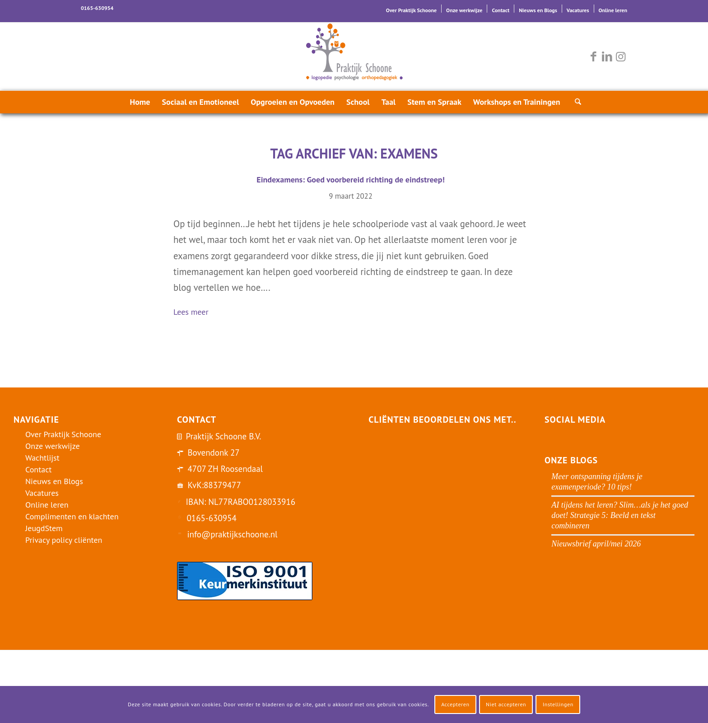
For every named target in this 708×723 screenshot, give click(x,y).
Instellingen (558, 704)
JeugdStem (44, 528)
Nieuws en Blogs (538, 10)
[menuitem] (412, 9)
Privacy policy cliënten (63, 540)
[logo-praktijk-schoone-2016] (354, 56)
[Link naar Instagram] (620, 56)
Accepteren (455, 704)
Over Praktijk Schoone (411, 10)
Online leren (613, 10)
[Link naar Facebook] (593, 56)
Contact (500, 10)
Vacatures (578, 10)
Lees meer (194, 312)
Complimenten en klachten (72, 516)
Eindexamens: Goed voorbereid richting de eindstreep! (350, 179)
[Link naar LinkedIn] (607, 56)
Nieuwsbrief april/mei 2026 (596, 543)
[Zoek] (575, 102)
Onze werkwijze (464, 10)
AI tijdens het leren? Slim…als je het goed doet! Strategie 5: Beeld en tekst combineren (619, 515)
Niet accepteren (506, 704)
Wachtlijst (42, 457)
